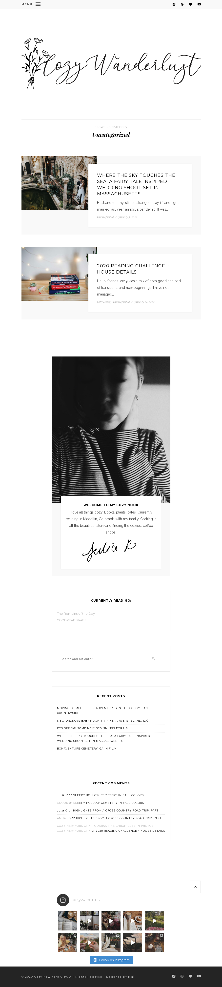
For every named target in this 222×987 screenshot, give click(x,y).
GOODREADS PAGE (72, 620)
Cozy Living (103, 301)
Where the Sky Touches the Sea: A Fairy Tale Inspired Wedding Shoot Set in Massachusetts (136, 185)
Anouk (62, 803)
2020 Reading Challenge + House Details (133, 269)
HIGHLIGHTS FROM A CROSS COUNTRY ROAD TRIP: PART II (117, 810)
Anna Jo (64, 818)
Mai (131, 976)
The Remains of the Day (76, 613)
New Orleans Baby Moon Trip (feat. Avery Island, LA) (102, 720)
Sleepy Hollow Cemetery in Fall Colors (108, 795)
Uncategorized (105, 217)
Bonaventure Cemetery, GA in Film (87, 748)
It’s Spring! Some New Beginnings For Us (92, 728)
